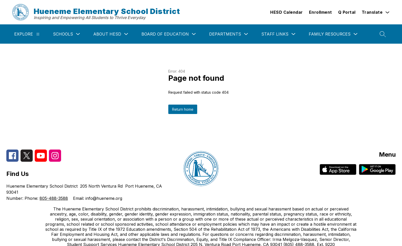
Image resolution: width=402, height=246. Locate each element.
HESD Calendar (286, 12)
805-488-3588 (54, 198)
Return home (182, 109)
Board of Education (165, 34)
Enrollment (320, 12)
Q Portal (347, 12)
